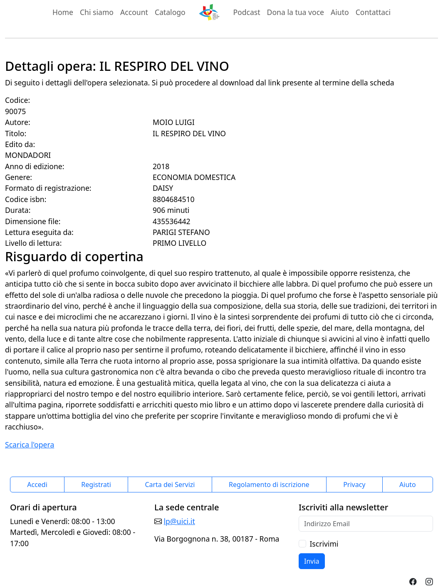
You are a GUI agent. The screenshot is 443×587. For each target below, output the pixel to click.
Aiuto (340, 12)
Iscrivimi (323, 544)
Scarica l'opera (29, 445)
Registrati (96, 484)
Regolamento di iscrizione (269, 484)
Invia (311, 561)
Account (134, 12)
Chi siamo (97, 12)
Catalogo (170, 12)
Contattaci (373, 12)
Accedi (37, 484)
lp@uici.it (179, 521)
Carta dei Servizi (170, 484)
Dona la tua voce (295, 12)
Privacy (354, 484)
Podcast (246, 12)
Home (62, 12)
